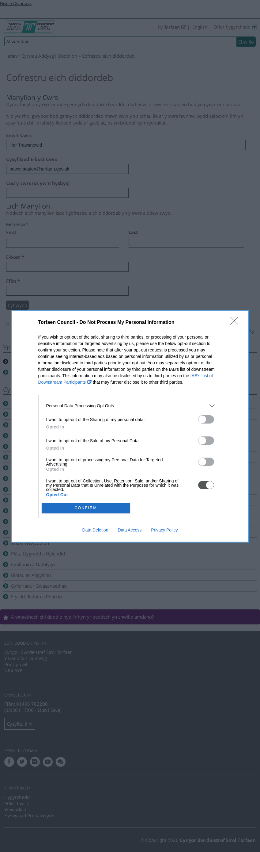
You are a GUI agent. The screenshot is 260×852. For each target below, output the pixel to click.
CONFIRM (85, 508)
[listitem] (130, 406)
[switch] (206, 419)
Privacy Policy (164, 530)
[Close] (236, 322)
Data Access (129, 530)
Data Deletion (95, 530)
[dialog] (130, 426)
